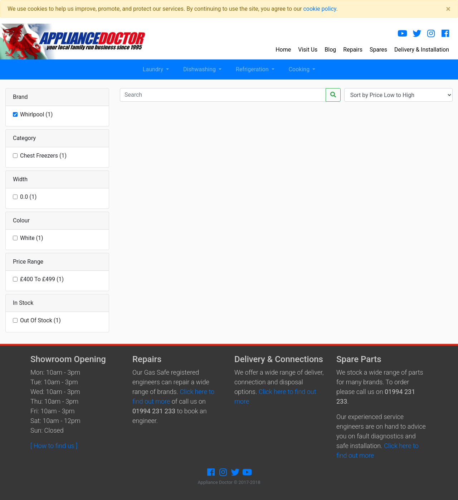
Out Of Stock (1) (40, 320)
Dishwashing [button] (200, 69)
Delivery (421, 49)
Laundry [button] (154, 69)
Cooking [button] (300, 69)
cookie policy (319, 8)
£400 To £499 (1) (42, 279)
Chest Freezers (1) (43, 155)
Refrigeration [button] (253, 69)
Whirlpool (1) (36, 114)
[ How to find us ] (53, 445)
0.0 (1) (28, 196)
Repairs (352, 49)
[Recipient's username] (223, 95)
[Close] (448, 9)
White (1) (31, 238)
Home (283, 49)
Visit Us (307, 49)
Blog (330, 49)
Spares (378, 49)
